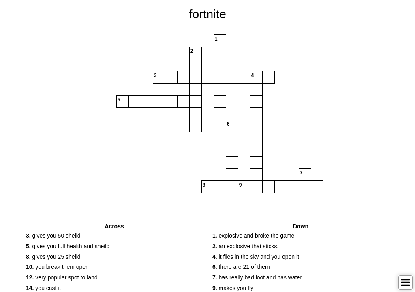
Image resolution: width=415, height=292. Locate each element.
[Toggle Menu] (405, 282)
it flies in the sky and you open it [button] (255, 256)
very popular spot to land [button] (62, 277)
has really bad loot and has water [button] (257, 277)
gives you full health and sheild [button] (67, 246)
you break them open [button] (57, 267)
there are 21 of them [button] (241, 267)
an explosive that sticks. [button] (245, 246)
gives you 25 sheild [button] (53, 256)
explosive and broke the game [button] (253, 235)
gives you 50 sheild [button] (53, 235)
